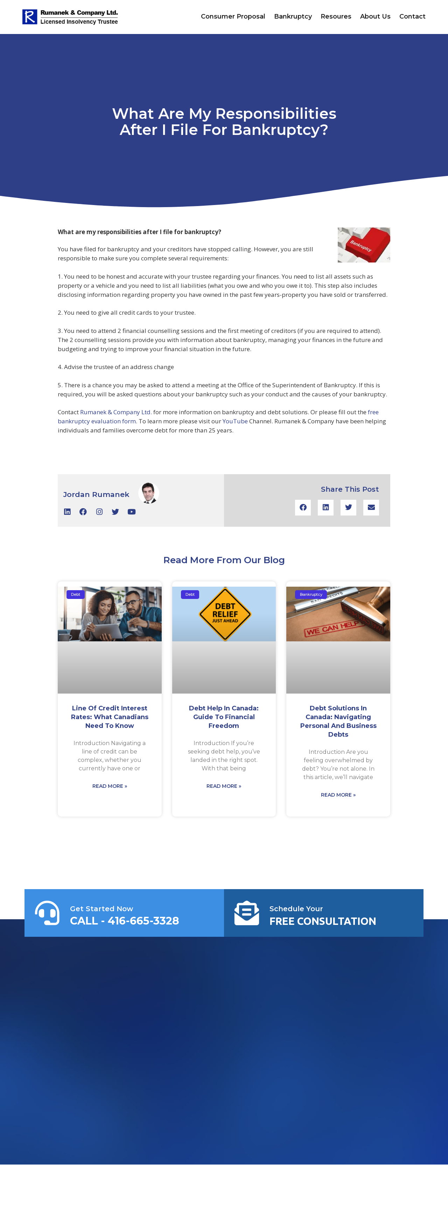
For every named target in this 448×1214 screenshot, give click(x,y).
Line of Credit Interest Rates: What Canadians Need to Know (109, 717)
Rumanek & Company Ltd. (116, 412)
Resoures (336, 16)
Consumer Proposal (233, 16)
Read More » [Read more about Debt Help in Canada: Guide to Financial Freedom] (223, 786)
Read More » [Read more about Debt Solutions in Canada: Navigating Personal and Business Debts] (338, 795)
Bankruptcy (293, 16)
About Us (375, 16)
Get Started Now (101, 909)
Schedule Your (296, 909)
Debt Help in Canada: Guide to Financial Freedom (224, 717)
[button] (303, 508)
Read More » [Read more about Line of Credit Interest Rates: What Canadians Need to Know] (109, 786)
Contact (412, 16)
